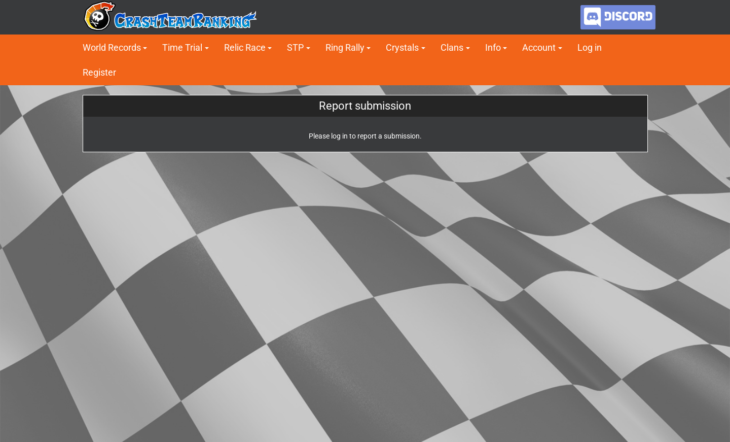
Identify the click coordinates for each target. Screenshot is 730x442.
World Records (112, 47)
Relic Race (245, 47)
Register (99, 72)
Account (539, 47)
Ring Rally (344, 47)
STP (295, 47)
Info (493, 47)
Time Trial (182, 47)
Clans (452, 47)
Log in (589, 47)
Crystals (402, 47)
